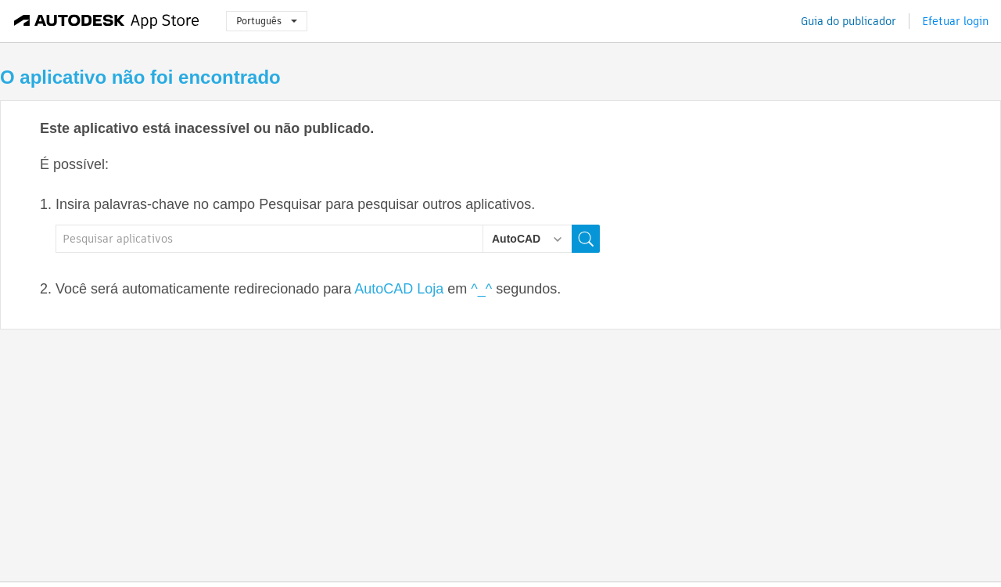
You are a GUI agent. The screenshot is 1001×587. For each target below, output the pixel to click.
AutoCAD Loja (398, 289)
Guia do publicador (848, 21)
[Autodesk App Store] (107, 21)
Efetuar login (955, 21)
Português (266, 20)
